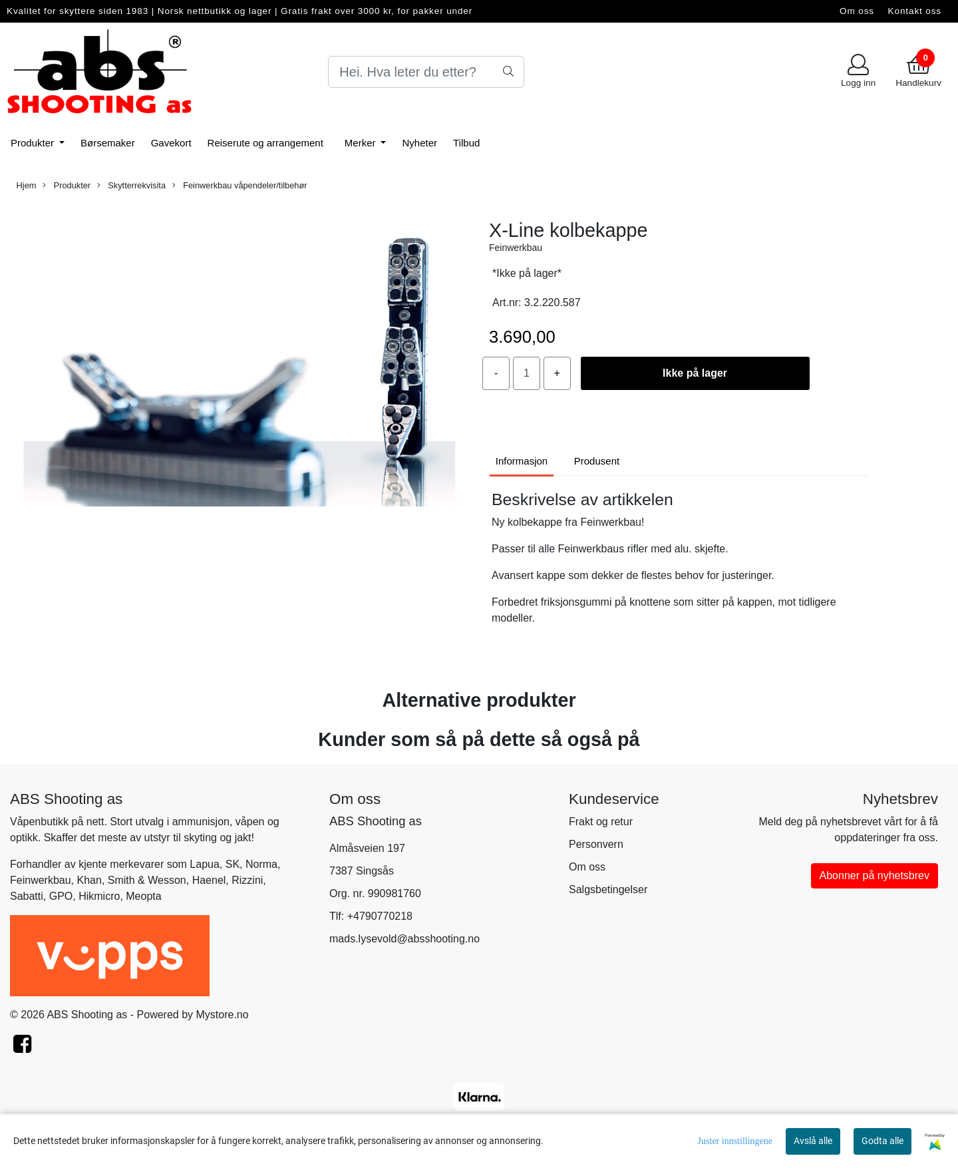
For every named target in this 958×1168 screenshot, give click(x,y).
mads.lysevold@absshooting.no (404, 938)
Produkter (34, 142)
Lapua (205, 864)
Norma (261, 864)
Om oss (857, 11)
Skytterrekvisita (131, 185)
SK (233, 864)
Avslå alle (813, 1140)
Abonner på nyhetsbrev (874, 875)
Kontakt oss (914, 11)
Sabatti (26, 896)
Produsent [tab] (596, 461)
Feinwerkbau (515, 247)
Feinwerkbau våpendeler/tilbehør (239, 185)
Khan (89, 880)
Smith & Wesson (147, 880)
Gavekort (171, 142)
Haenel (209, 880)
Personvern (596, 844)
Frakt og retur (601, 821)
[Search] (426, 72)
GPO (61, 896)
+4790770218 (379, 916)
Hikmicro (99, 896)
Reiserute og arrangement (265, 142)
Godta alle (882, 1140)
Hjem (27, 185)
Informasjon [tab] (522, 461)
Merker (362, 142)
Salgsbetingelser (608, 889)
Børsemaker (107, 142)
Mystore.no (222, 1014)
